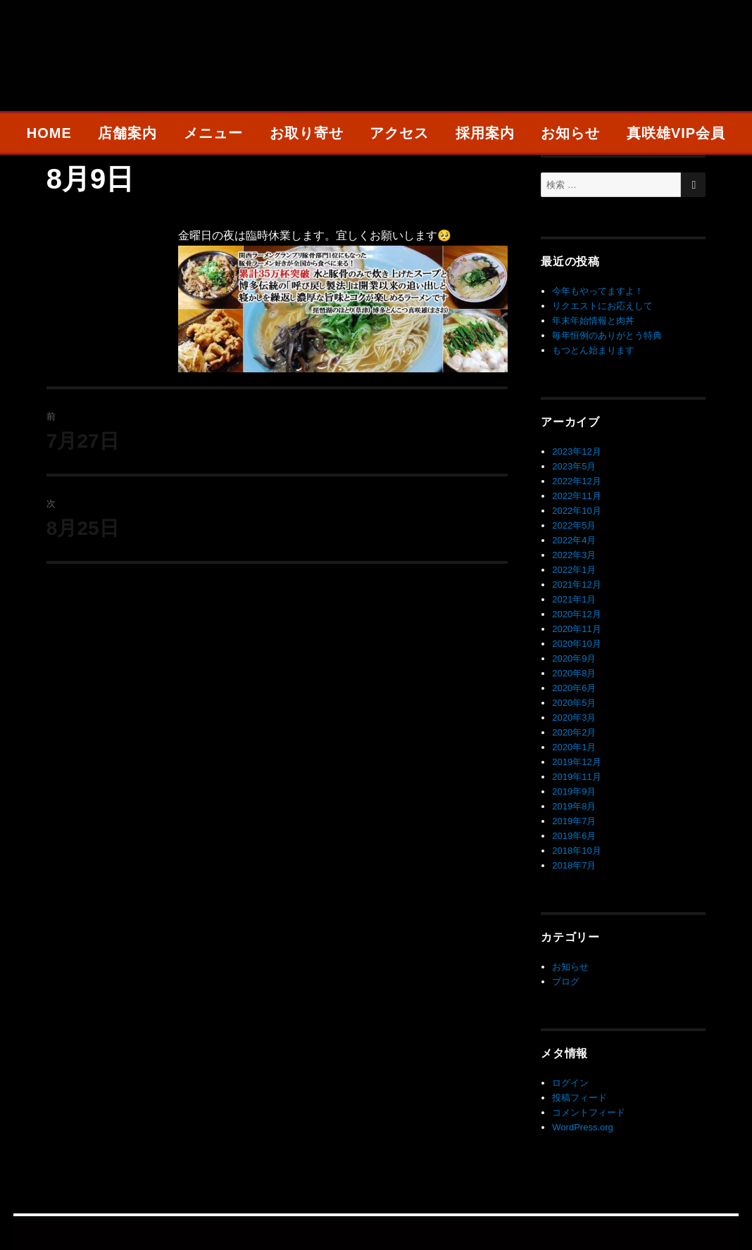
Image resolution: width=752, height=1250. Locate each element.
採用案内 (485, 133)
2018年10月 (576, 850)
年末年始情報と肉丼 (593, 320)
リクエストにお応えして (602, 306)
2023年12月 (576, 451)
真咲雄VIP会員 (676, 133)
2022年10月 (576, 510)
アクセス (399, 133)
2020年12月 (576, 614)
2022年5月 (574, 525)
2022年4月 (574, 540)
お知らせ (570, 133)
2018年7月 (574, 865)
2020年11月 (576, 629)
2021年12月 (576, 584)
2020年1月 (574, 747)
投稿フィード (579, 1097)
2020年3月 (574, 717)
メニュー (213, 133)
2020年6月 (574, 688)
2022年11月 (576, 496)
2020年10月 (576, 643)
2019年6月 (574, 836)
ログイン (570, 1083)
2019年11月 (576, 776)
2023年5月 (574, 466)
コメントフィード (588, 1112)
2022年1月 (574, 569)
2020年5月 (574, 702)
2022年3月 (574, 555)
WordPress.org (582, 1127)
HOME (49, 133)
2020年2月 (574, 732)
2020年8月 (574, 673)
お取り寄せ (307, 133)
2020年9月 (574, 658)
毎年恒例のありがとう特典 (607, 335)
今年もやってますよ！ (598, 291)
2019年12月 (576, 762)
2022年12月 (576, 481)
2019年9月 (574, 791)
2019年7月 (574, 821)
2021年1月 (574, 599)
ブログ (565, 981)
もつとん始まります (593, 350)
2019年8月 (574, 806)
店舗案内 (127, 133)
